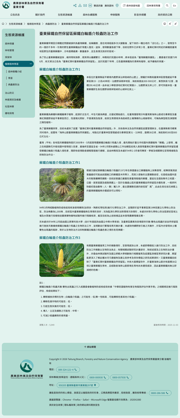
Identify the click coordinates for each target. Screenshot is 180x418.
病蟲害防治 (51, 23)
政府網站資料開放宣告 (88, 404)
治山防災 (9, 92)
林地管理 (9, 50)
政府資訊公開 (165, 14)
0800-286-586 (160, 393)
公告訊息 (15, 14)
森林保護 (9, 43)
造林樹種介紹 (15, 71)
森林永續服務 (90, 14)
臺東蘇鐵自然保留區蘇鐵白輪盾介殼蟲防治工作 (85, 23)
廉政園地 (109, 5)
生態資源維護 (65, 14)
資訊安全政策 (56, 404)
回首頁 (23, 5)
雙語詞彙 (98, 5)
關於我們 (40, 14)
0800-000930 (98, 377)
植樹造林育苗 (34, 23)
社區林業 (9, 106)
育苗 (10, 78)
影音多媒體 (140, 14)
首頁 (3, 23)
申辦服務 (115, 14)
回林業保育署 (153, 5)
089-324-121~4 (68, 369)
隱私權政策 (70, 404)
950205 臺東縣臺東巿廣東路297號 (78, 385)
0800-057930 (121, 377)
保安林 (8, 57)
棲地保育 (9, 113)
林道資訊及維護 (13, 99)
